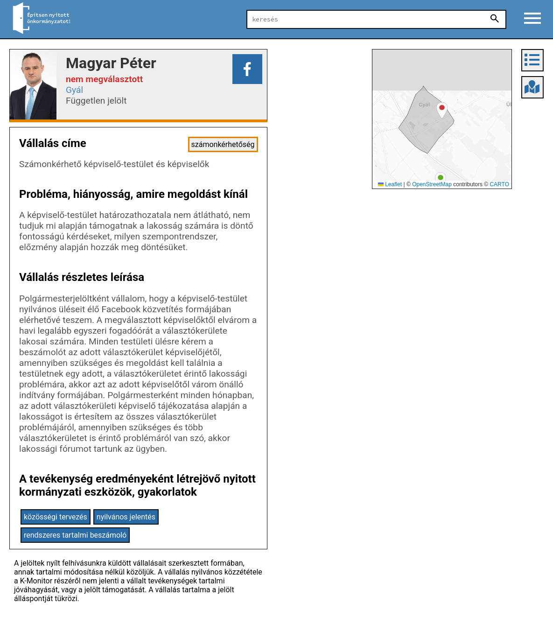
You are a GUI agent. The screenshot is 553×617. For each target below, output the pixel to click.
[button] (440, 180)
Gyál (74, 89)
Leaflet (390, 184)
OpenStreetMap (432, 184)
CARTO (499, 184)
